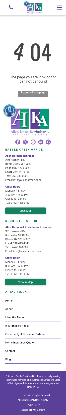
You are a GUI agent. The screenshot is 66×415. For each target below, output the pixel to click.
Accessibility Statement (33, 409)
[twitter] (25, 142)
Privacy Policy (33, 405)
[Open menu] (59, 7)
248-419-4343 (21, 243)
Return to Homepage (33, 92)
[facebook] (17, 142)
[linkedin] (40, 142)
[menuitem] (33, 301)
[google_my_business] (48, 142)
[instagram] (33, 142)
